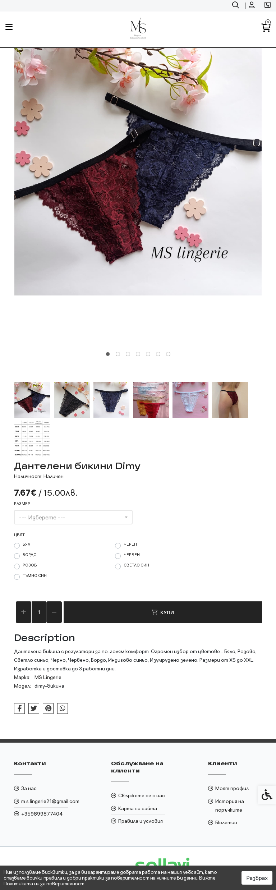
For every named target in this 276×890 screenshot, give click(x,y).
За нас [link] (29, 788)
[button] (32, 400)
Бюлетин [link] (226, 822)
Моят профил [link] (232, 788)
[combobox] (73, 517)
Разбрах (257, 877)
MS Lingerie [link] (47, 677)
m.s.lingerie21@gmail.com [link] (44, 801)
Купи (163, 612)
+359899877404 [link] (42, 814)
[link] (236, 6)
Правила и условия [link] (140, 821)
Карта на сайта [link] (137, 808)
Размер (22, 503)
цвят (19, 534)
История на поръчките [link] (229, 805)
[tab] (108, 354)
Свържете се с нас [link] (141, 795)
